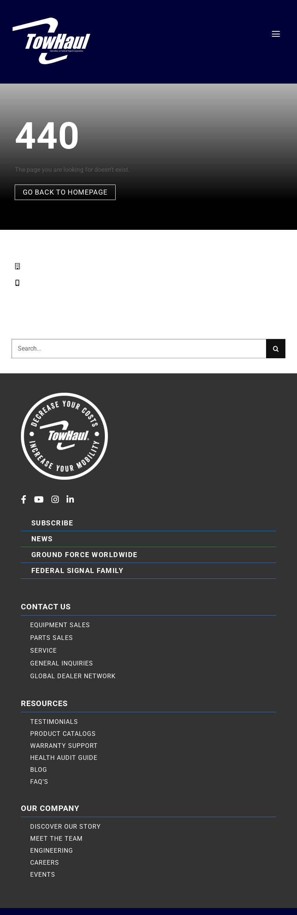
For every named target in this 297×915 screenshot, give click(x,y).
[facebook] (23, 499)
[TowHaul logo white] (51, 16)
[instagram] (55, 499)
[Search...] (139, 352)
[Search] (275, 352)
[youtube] (39, 499)
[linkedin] (70, 499)
